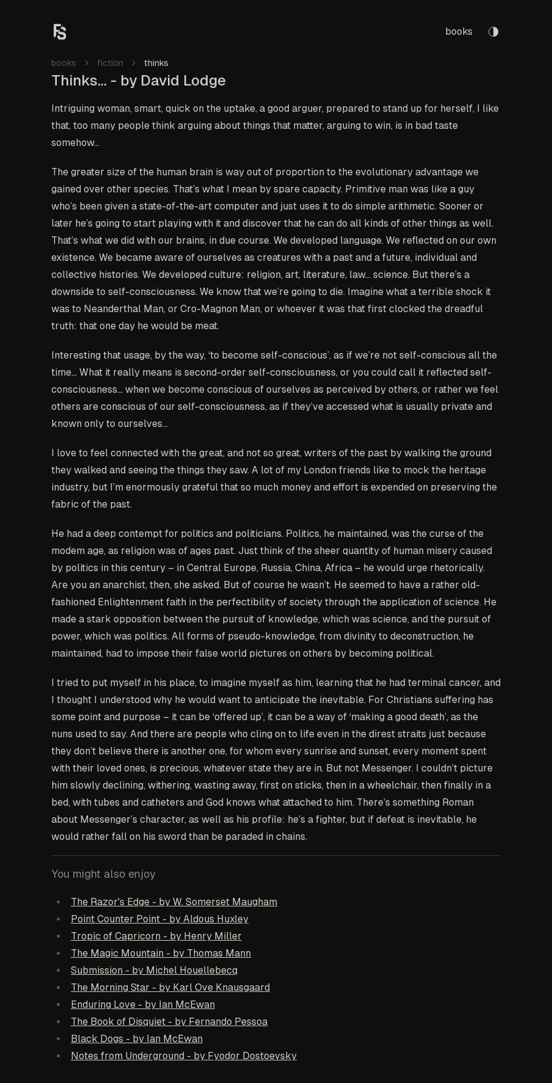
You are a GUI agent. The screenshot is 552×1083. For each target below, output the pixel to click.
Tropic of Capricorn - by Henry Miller (156, 936)
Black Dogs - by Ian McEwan (137, 1039)
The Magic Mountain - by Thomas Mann (161, 953)
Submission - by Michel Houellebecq (154, 970)
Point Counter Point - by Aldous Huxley (160, 919)
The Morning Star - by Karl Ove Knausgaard (170, 987)
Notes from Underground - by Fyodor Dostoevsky (184, 1056)
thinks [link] (156, 63)
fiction (110, 63)
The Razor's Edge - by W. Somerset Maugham (174, 902)
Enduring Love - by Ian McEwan (143, 1004)
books (459, 31)
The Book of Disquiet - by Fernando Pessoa (169, 1021)
